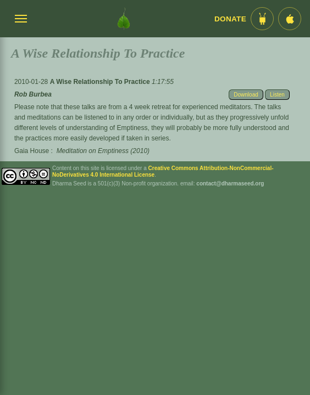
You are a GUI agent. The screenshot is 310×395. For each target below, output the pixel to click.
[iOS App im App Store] (289, 18)
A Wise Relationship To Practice (101, 82)
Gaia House (31, 151)
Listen (277, 95)
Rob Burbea (33, 94)
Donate (230, 19)
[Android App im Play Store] (262, 18)
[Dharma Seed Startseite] (123, 19)
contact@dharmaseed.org (230, 183)
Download (246, 95)
